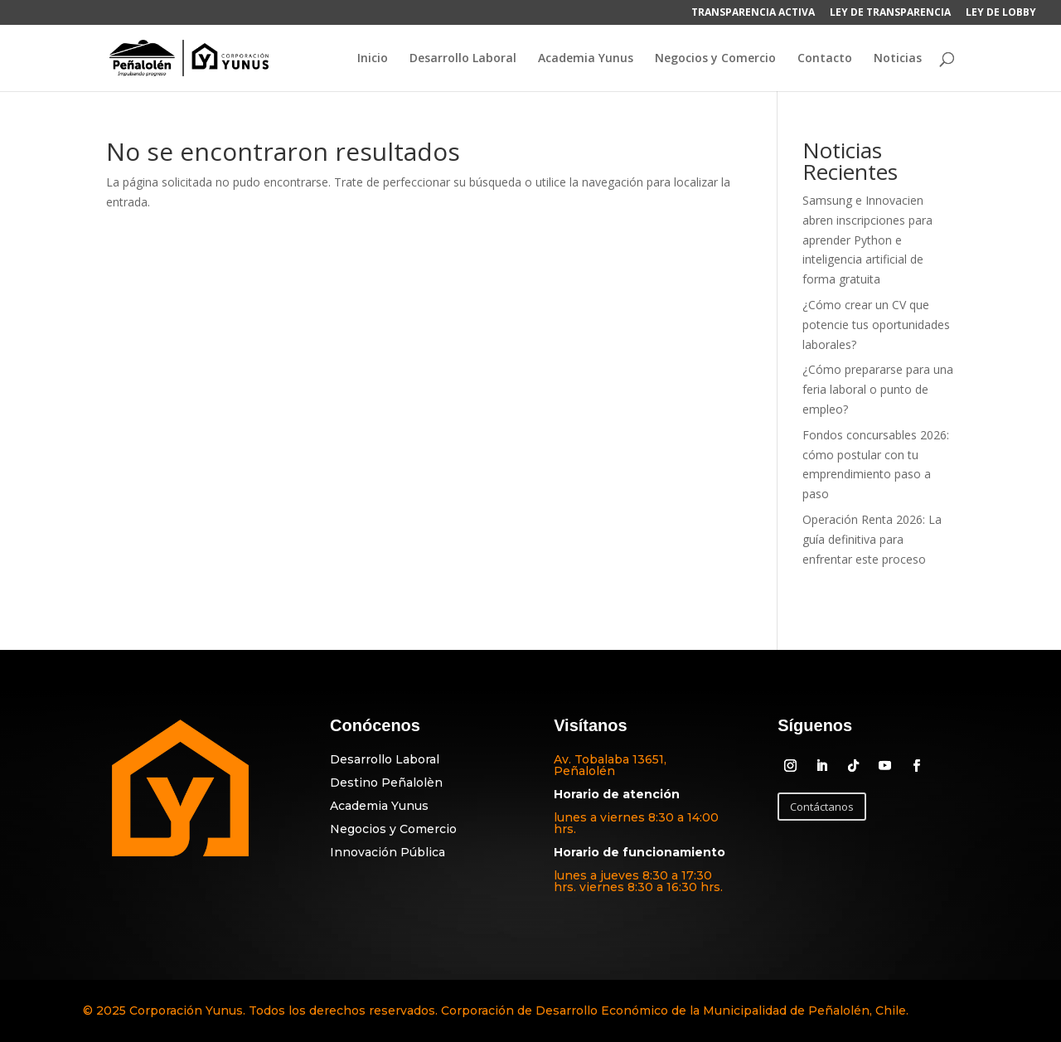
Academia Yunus (585, 58)
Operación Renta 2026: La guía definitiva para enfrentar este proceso (872, 539)
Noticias (898, 58)
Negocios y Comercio (715, 58)
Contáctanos (822, 806)
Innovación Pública (387, 852)
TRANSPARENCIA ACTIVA (753, 13)
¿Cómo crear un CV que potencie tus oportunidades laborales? (876, 324)
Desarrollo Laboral (462, 58)
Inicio (372, 58)
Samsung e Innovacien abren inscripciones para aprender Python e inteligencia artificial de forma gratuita (867, 239)
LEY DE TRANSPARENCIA (890, 13)
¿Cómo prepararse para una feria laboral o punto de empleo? (877, 389)
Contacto (824, 58)
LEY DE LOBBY (1001, 13)
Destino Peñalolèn (386, 782)
